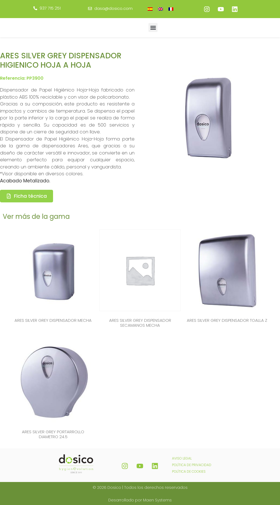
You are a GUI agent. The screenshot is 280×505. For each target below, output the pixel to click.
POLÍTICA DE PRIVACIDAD (191, 463)
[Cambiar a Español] (150, 9)
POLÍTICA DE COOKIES (189, 470)
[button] (153, 27)
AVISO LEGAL (182, 457)
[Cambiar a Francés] (171, 9)
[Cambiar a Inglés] (160, 9)
